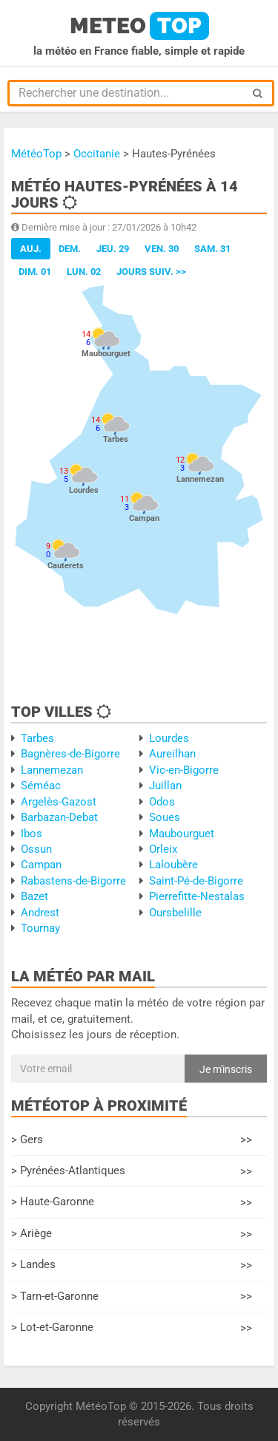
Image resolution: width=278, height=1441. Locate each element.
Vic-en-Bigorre (184, 770)
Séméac (41, 785)
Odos (162, 801)
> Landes (131, 1265)
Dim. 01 (35, 271)
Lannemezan (52, 770)
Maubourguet (181, 833)
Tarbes (37, 738)
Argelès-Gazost (58, 801)
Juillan (165, 785)
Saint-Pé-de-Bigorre (196, 881)
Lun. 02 (84, 271)
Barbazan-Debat (59, 817)
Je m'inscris (225, 1069)
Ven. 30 (162, 248)
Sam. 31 (212, 248)
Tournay (40, 928)
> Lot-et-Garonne (131, 1328)
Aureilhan (172, 753)
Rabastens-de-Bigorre (73, 881)
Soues (164, 817)
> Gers (131, 1140)
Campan (41, 864)
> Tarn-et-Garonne (131, 1296)
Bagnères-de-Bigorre (70, 753)
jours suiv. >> (151, 271)
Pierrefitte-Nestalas (197, 896)
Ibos (31, 833)
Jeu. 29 (112, 248)
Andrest (40, 912)
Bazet (34, 896)
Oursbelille (175, 912)
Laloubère (173, 864)
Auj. (31, 248)
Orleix (163, 849)
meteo (139, 26)
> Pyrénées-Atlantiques (131, 1171)
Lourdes (169, 738)
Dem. (70, 248)
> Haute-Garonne (131, 1202)
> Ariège (131, 1234)
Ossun (36, 849)
